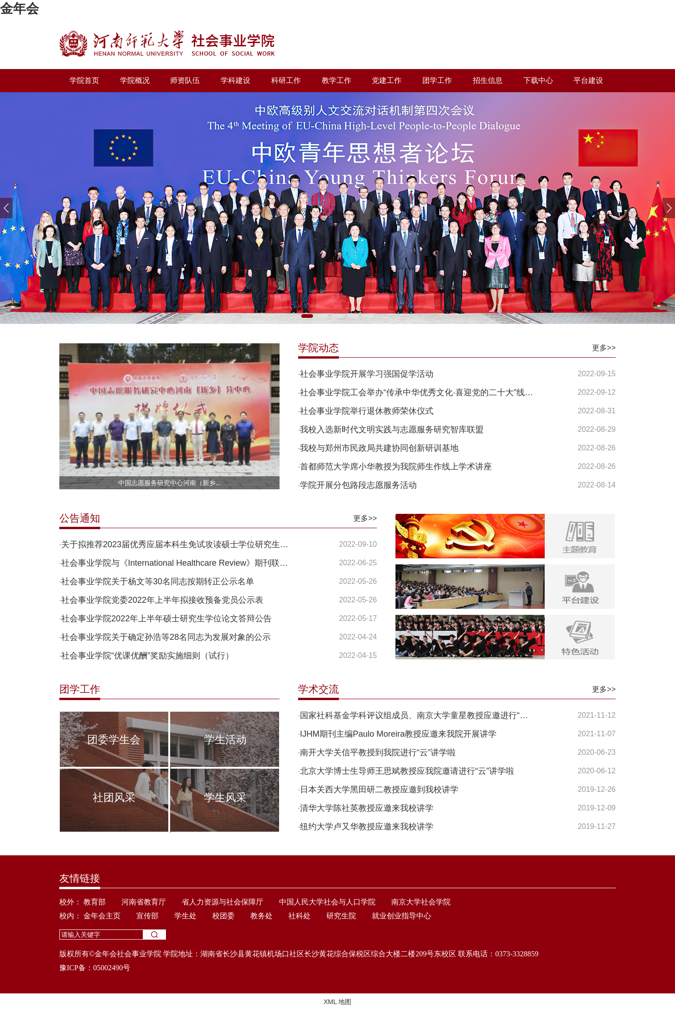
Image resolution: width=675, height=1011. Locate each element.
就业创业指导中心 (401, 916)
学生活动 (225, 739)
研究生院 (341, 916)
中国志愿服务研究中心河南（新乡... (169, 483)
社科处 (299, 916)
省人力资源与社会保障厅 (222, 902)
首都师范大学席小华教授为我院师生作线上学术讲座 (396, 466)
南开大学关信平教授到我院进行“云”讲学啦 (378, 752)
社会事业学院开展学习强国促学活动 (366, 374)
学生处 (185, 916)
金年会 (19, 8)
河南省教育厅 (143, 902)
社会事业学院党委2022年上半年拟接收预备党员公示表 (162, 600)
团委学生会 (113, 739)
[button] (668, 208)
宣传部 (147, 916)
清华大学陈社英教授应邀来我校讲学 (366, 808)
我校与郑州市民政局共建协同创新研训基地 (379, 448)
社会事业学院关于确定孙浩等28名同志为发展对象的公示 (166, 637)
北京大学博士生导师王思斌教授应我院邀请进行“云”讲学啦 (407, 771)
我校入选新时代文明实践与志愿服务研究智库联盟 (392, 429)
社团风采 (114, 797)
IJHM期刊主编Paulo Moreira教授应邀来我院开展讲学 (398, 734)
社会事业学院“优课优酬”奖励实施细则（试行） (147, 655)
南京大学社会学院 (421, 902)
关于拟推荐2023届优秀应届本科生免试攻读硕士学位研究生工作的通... (178, 544)
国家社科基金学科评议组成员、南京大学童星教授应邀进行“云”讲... (417, 715)
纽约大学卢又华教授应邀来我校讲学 (366, 826)
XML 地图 (337, 1001)
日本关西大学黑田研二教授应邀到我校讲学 (379, 789)
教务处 (261, 916)
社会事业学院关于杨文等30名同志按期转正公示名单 (157, 581)
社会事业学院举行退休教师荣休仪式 (366, 411)
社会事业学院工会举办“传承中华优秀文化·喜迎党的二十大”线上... (417, 392)
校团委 (223, 916)
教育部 (94, 902)
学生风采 (225, 797)
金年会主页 (102, 916)
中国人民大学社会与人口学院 (327, 902)
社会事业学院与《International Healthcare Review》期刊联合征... (178, 563)
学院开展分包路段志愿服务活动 (358, 485)
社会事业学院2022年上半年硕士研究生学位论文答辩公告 (166, 618)
